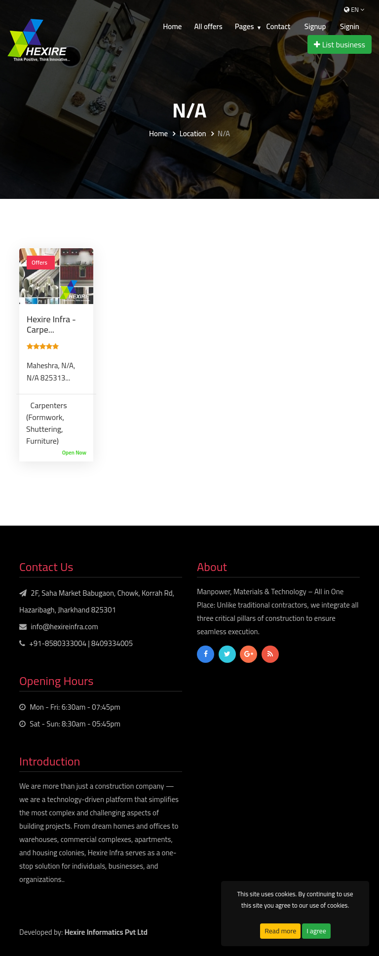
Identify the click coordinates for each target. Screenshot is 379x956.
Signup (315, 26)
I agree (316, 930)
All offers (208, 26)
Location (193, 134)
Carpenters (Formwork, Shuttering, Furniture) (46, 423)
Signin (349, 26)
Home (172, 26)
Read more (280, 930)
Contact (278, 26)
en (354, 9)
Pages (244, 26)
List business (339, 44)
